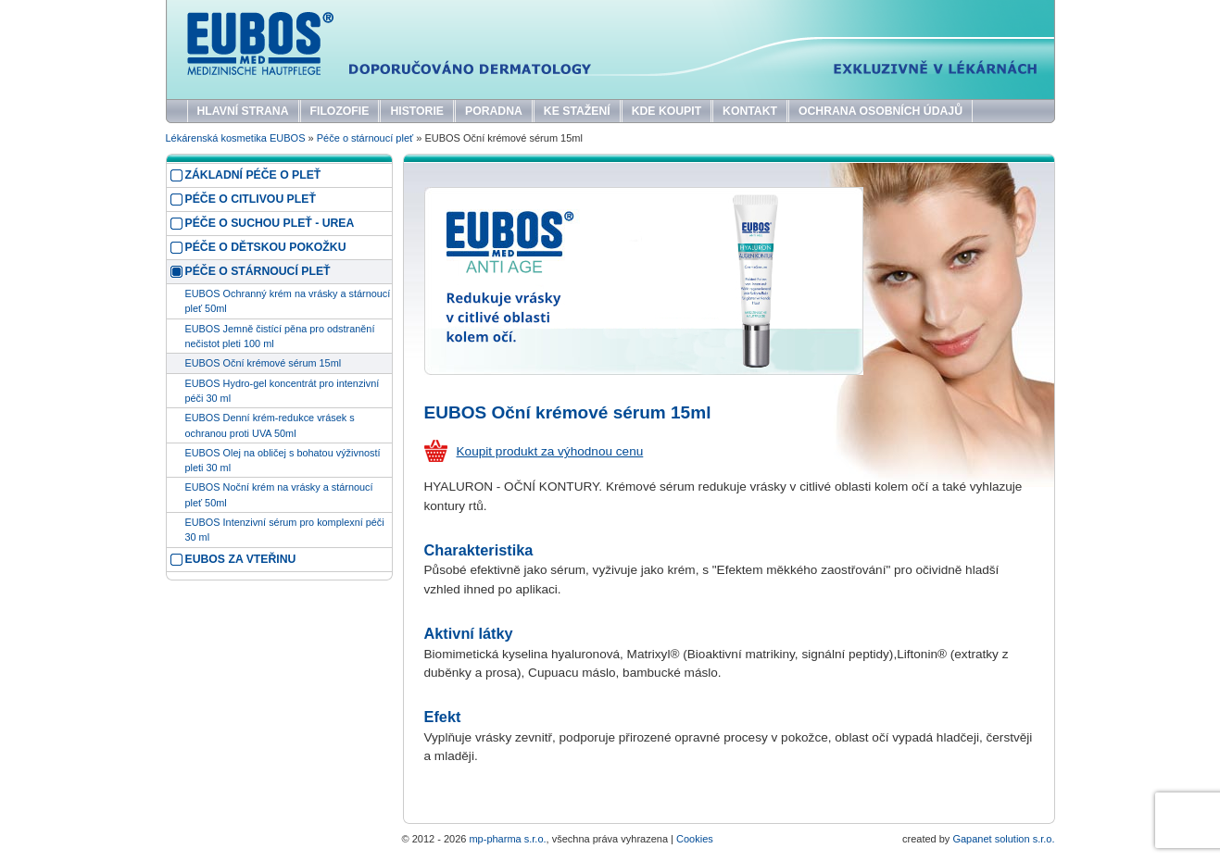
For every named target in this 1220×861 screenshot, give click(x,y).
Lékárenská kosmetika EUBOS (236, 138)
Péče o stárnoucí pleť (365, 138)
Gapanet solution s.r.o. (1003, 838)
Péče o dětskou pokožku (265, 247)
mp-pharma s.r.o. (507, 838)
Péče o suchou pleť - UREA (270, 223)
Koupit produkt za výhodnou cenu (550, 451)
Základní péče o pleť (253, 174)
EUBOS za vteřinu (240, 559)
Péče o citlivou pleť (250, 199)
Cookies (694, 838)
